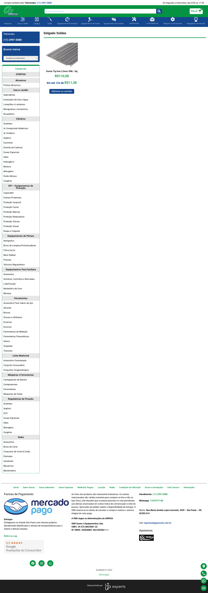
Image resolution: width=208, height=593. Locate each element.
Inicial (16, 487)
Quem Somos (29, 487)
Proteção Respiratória (13, 216)
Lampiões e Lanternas (14, 104)
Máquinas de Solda (12, 394)
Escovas (7, 327)
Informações (189, 487)
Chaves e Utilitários (12, 317)
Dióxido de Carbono (13, 147)
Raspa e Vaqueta (11, 231)
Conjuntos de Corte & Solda (16, 451)
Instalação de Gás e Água (15, 99)
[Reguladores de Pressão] (196, 19)
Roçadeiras (8, 114)
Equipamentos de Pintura (90, 24)
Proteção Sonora (11, 221)
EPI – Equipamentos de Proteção (20, 186)
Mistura (7, 166)
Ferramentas (134, 23)
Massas (7, 293)
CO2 (5, 413)
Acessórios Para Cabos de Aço (18, 303)
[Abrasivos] (8, 19)
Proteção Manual (11, 212)
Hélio (5, 157)
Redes (112, 487)
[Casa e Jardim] (23, 19)
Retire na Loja (10, 536)
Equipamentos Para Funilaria (21, 269)
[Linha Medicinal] (152, 19)
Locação (101, 487)
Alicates (7, 308)
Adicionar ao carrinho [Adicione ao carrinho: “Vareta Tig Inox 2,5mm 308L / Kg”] (61, 91)
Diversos (7, 322)
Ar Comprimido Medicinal (15, 128)
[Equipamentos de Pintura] (90, 19)
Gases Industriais (46, 487)
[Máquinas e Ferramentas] (173, 19)
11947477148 (156, 500)
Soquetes (7, 346)
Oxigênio (7, 181)
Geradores (8, 461)
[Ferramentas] (134, 19)
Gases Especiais (11, 152)
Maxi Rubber (9, 255)
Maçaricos (8, 466)
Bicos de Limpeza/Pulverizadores (19, 245)
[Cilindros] (37, 19)
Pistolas (7, 260)
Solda (49, 24)
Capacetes (8, 193)
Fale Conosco (173, 487)
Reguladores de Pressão (196, 24)
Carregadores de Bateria (15, 379)
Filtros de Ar (9, 250)
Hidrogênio (8, 162)
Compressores (10, 384)
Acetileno (7, 123)
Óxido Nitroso (10, 176)
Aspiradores (9, 95)
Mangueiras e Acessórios (15, 109)
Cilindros (37, 24)
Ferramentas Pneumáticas (16, 336)
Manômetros (9, 470)
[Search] (159, 11)
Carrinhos (8, 142)
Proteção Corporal (12, 202)
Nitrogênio (8, 171)
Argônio (7, 138)
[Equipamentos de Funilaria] (113, 19)
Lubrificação (9, 284)
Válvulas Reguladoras (14, 264)
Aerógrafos (8, 240)
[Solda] (49, 19)
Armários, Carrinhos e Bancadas (19, 279)
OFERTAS (21, 74)
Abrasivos (8, 24)
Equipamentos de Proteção (67, 24)
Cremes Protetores (12, 197)
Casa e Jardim (22, 24)
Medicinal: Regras (85, 487)
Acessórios (8, 274)
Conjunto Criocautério (14, 365)
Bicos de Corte (10, 447)
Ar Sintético (9, 133)
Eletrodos (8, 456)
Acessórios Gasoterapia (15, 360)
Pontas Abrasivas (12, 85)
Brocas (6, 312)
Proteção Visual (11, 226)
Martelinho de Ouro (12, 288)
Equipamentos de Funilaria (114, 24)
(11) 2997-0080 (44, 3)
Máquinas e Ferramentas (172, 24)
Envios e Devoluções (154, 487)
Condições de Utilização (130, 487)
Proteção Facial (11, 207)
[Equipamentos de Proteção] (67, 19)
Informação (104, 575)
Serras (6, 341)
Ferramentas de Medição (15, 331)
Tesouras (7, 351)
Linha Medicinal (152, 23)
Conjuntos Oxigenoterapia (16, 370)
